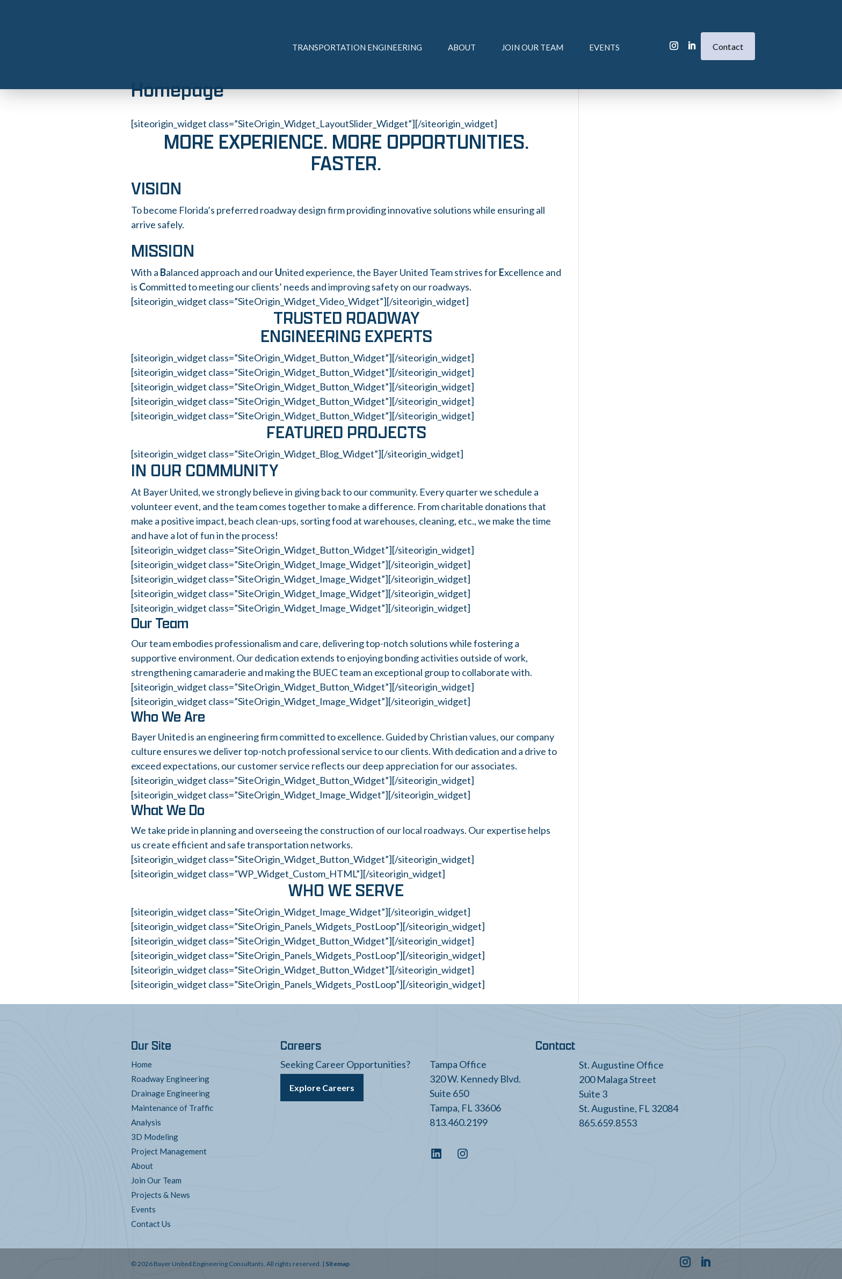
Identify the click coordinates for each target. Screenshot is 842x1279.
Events (564, 30)
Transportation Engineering (317, 30)
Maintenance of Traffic (172, 1108)
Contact (728, 30)
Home (141, 1064)
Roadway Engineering (170, 1079)
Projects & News (160, 1195)
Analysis (146, 1122)
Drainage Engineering (170, 1093)
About (422, 30)
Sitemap (337, 1264)
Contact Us (151, 1224)
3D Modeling (154, 1137)
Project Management (169, 1151)
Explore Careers (321, 1085)
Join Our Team (493, 30)
